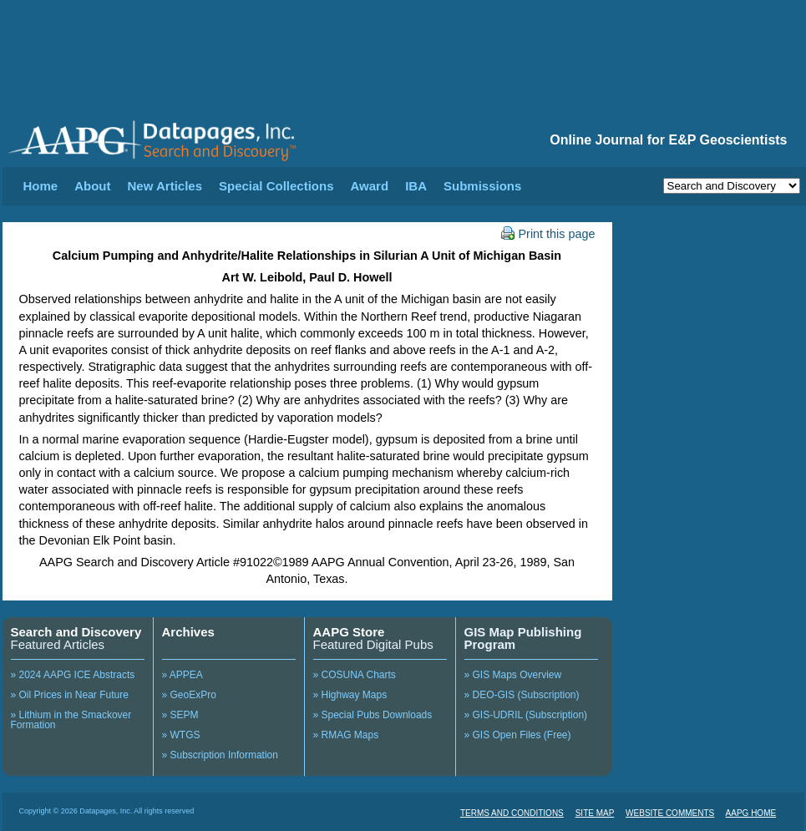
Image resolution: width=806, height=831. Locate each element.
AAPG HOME (751, 813)
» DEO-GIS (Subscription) (522, 695)
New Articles (165, 186)
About (92, 186)
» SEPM (180, 715)
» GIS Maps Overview (513, 675)
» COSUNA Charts (354, 675)
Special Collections (276, 186)
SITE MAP (595, 813)
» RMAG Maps (346, 735)
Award (370, 186)
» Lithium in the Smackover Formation (71, 720)
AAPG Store (349, 632)
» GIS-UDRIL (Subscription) (526, 715)
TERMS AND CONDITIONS (512, 813)
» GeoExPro (189, 695)
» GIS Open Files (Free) (517, 735)
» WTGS (181, 735)
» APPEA (182, 675)
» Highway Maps (350, 695)
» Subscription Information (220, 755)
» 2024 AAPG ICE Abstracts (73, 675)
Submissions (482, 186)
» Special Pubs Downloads (373, 715)
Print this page (548, 234)
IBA (416, 186)
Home (40, 186)
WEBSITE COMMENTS (670, 813)
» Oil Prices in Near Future (70, 695)
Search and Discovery (76, 632)
